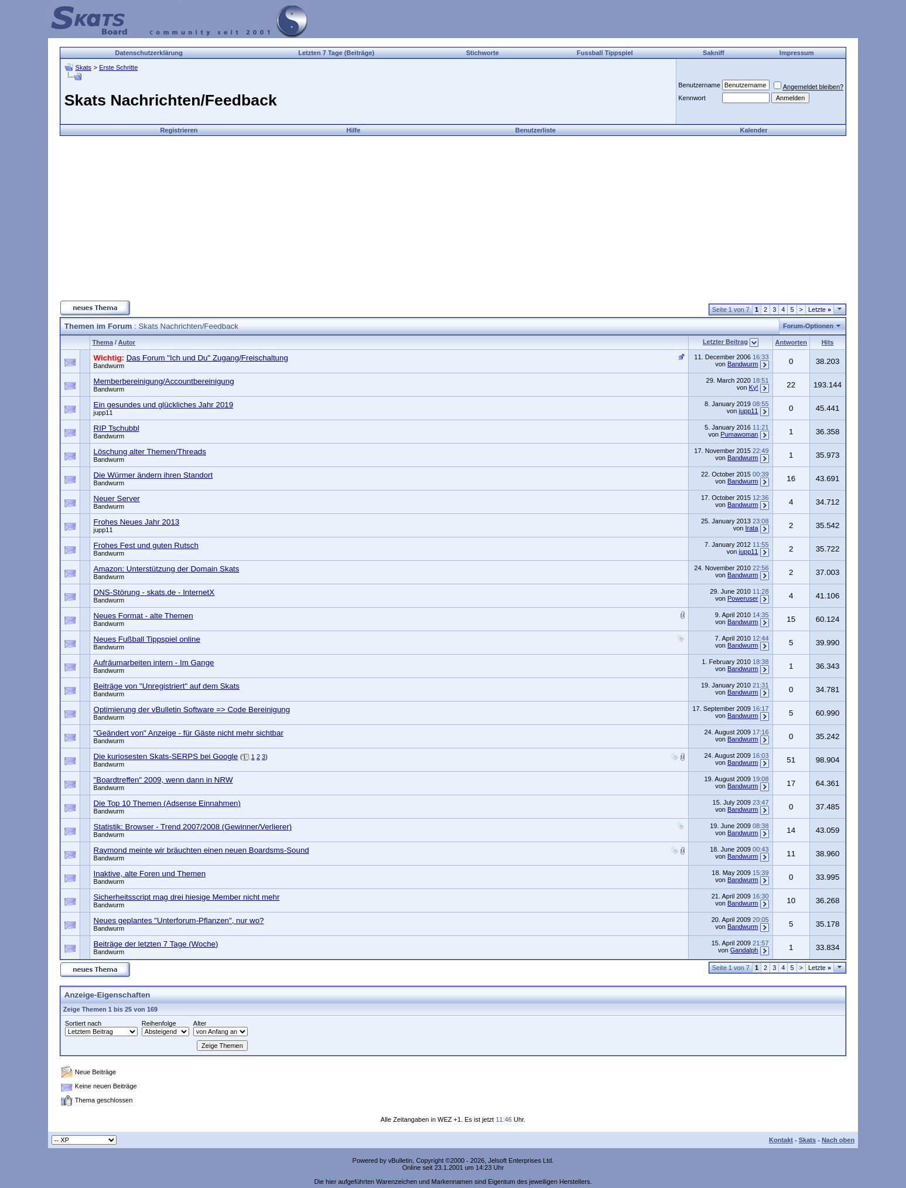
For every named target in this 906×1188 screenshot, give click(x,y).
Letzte (819, 309)
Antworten (791, 342)
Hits (828, 342)
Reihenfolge (159, 1023)
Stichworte (482, 52)
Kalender (753, 130)
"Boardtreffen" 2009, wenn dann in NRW (163, 779)
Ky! (753, 387)
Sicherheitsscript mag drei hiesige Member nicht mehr (187, 897)
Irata (751, 528)
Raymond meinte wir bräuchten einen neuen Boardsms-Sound (201, 850)
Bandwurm (109, 365)
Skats (84, 67)
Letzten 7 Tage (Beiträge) (336, 52)
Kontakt (781, 1139)
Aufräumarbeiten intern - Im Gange (154, 662)
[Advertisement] (453, 218)
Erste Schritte (118, 67)
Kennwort (691, 97)
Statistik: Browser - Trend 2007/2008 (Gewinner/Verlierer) (193, 826)
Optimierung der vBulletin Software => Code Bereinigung (192, 709)
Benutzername (699, 84)
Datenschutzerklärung (149, 52)
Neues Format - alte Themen (143, 615)
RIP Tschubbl (116, 428)
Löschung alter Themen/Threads (150, 451)
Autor (126, 342)
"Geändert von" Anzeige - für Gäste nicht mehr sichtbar (188, 733)
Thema (103, 342)
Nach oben (838, 1139)
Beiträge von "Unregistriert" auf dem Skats (167, 686)
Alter (200, 1023)
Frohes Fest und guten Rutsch (146, 545)
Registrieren (178, 130)
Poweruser (742, 598)
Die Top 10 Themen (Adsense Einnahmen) (167, 803)
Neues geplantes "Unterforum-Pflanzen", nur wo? (179, 920)
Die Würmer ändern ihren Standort (153, 475)
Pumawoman (739, 434)
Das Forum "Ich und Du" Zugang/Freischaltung (207, 357)
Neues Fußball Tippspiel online (147, 639)
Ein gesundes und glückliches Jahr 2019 (164, 404)
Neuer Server (117, 498)
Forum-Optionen (808, 325)
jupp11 (103, 412)
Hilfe (354, 130)
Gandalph (744, 950)
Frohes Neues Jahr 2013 (137, 522)
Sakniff (713, 52)
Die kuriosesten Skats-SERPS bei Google (166, 756)
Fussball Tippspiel (605, 52)
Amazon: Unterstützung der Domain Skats (167, 568)
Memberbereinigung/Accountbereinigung (164, 381)
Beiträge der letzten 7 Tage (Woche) (156, 943)
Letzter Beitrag (725, 341)
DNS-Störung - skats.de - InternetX (154, 592)
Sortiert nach (83, 1023)
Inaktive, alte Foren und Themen (150, 873)
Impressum (796, 52)
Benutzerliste (535, 130)
